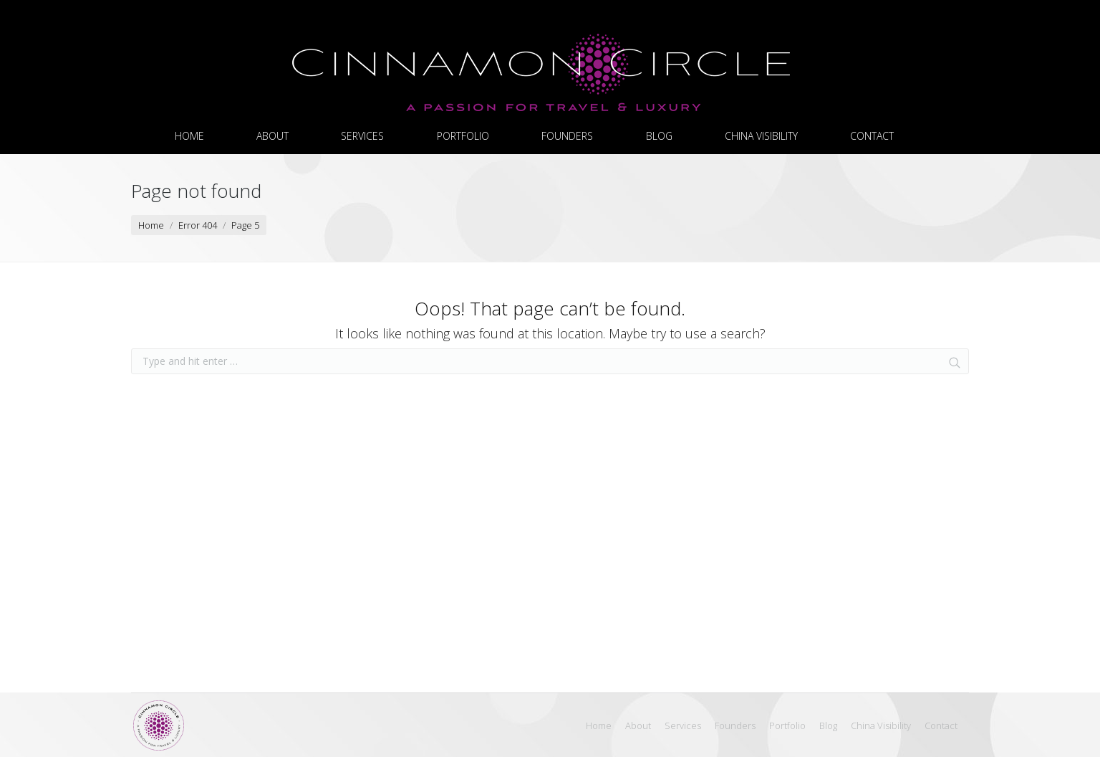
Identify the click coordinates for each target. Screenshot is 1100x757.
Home (151, 225)
